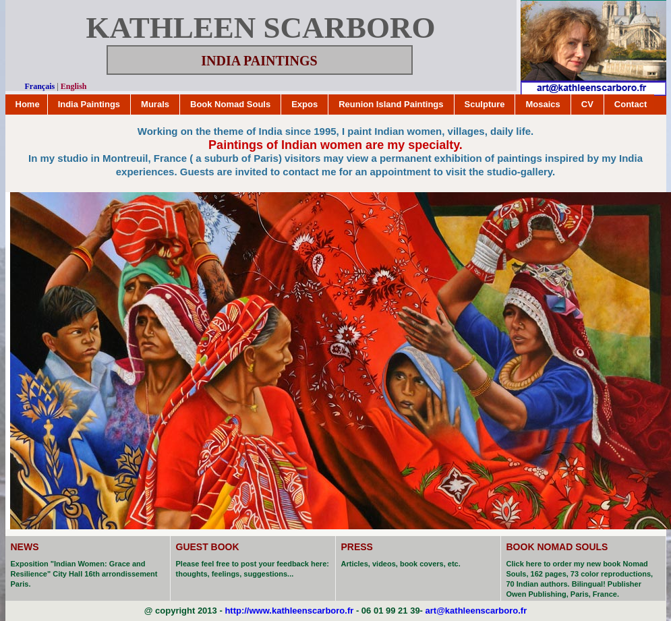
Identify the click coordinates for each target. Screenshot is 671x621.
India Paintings (89, 104)
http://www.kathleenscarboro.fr (289, 610)
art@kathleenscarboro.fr (476, 610)
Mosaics (542, 104)
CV (587, 104)
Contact (630, 104)
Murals (155, 104)
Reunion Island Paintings (391, 104)
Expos (304, 104)
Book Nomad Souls (230, 104)
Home (28, 104)
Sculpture (485, 104)
